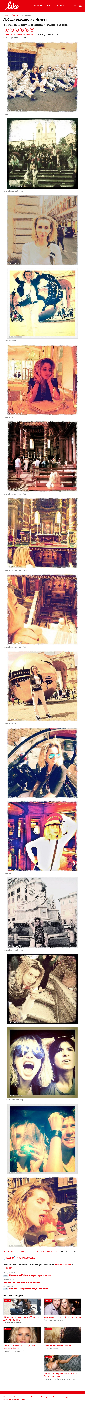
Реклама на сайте (20, 1397)
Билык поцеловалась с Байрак (58, 1345)
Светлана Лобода (26, 1258)
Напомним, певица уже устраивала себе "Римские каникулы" (31, 1251)
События (59, 5)
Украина (38, 5)
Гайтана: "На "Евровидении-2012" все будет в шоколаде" (61, 1375)
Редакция (45, 1397)
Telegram (7, 1267)
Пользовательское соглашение (15, 1399)
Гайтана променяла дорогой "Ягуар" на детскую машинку (21, 1318)
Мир (48, 5)
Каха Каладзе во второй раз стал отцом (62, 1317)
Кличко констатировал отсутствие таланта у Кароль (19, 1346)
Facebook (9, 1258)
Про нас (6, 1397)
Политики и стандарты (61, 1397)
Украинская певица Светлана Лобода (20, 34)
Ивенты (34, 1397)
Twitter (68, 1264)
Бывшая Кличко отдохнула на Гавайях (21, 1281)
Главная (6, 15)
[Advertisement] (22, 1370)
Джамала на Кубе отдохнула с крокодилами (27, 1275)
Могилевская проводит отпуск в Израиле (25, 1288)
